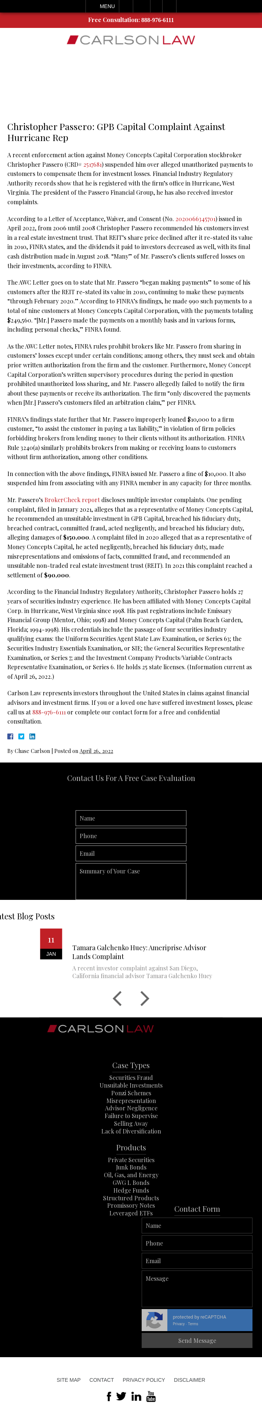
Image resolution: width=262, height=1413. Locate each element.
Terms (254, 1324)
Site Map (69, 1380)
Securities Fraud (131, 1097)
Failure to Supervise (131, 1135)
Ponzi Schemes (131, 1112)
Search (169, 6)
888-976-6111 (157, 20)
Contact (102, 1380)
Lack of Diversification (131, 1150)
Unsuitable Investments (131, 1105)
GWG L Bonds (131, 1202)
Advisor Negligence (131, 1127)
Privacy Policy (144, 1380)
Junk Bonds (131, 1186)
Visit (156, 6)
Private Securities (131, 1179)
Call (126, 6)
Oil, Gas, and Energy (131, 1194)
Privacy (240, 1324)
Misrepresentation (131, 1120)
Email (141, 6)
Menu (107, 6)
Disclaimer (189, 1380)
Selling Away (131, 1143)
